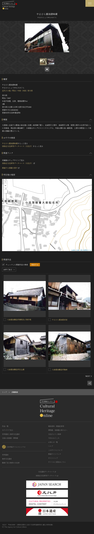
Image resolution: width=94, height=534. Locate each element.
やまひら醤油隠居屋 (59, 319)
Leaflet (73, 250)
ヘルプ (50, 446)
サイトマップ (53, 458)
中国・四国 (21, 90)
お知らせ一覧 (53, 442)
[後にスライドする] (88, 376)
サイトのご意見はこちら (57, 462)
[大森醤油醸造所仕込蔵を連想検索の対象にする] (5, 369)
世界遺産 (5, 455)
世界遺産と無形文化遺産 (11, 434)
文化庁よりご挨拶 (54, 434)
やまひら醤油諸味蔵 (10, 143)
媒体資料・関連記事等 (56, 426)
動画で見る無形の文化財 (11, 463)
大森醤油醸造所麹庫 (59, 369)
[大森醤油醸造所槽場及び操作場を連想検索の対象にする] (5, 319)
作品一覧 (5, 426)
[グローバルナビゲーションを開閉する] (89, 3)
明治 (14, 90)
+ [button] (5, 182)
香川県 (30, 90)
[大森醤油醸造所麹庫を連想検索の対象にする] (49, 369)
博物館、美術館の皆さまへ (57, 430)
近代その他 (6, 90)
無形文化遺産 (7, 459)
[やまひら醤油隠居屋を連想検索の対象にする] (49, 319)
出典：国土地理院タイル (83, 250)
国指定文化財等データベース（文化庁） (17, 146)
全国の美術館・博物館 (10, 438)
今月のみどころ (53, 438)
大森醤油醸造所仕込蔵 (15, 369)
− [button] (5, 186)
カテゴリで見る (7, 430)
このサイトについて (55, 450)
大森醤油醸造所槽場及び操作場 (19, 319)
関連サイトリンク (54, 454)
